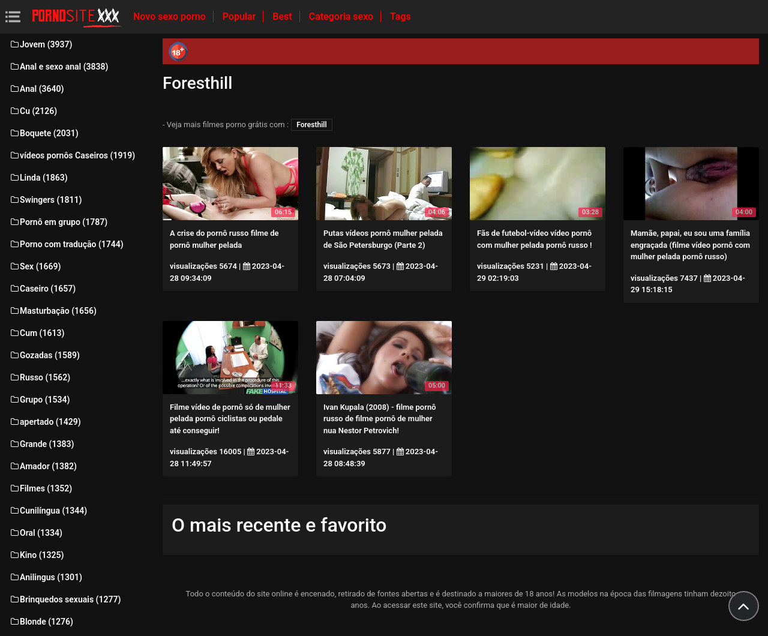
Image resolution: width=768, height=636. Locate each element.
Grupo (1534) (39, 399)
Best (283, 16)
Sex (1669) (35, 266)
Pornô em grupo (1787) (58, 222)
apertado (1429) (45, 422)
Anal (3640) (36, 89)
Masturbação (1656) (53, 311)
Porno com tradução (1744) (66, 244)
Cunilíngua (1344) (48, 510)
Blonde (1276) (41, 621)
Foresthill (311, 125)
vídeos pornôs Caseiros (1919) (72, 155)
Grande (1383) (41, 444)
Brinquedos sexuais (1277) (65, 599)
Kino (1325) (36, 555)
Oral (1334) (35, 533)
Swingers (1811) (45, 200)
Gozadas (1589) (44, 355)
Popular (241, 16)
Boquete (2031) (44, 133)
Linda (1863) (38, 177)
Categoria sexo (342, 16)
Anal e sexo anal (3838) (58, 66)
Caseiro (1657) (42, 288)
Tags (400, 16)
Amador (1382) (43, 466)
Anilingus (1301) (45, 577)
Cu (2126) (33, 111)
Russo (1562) (39, 377)
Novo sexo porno (170, 16)
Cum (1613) (36, 333)
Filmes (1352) (40, 488)
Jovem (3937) (41, 44)
